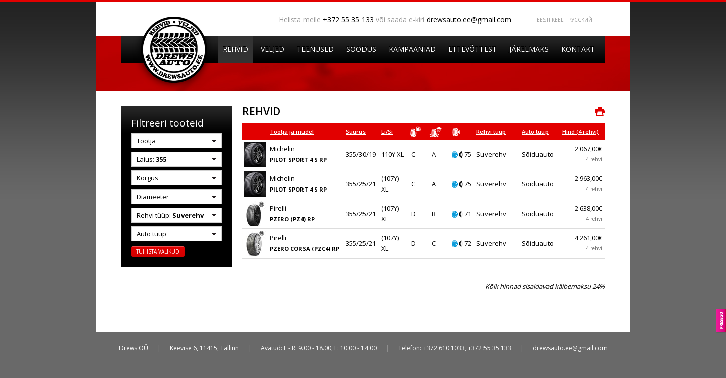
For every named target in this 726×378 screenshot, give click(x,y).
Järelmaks (529, 49)
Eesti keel (550, 19)
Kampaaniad (412, 49)
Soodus (361, 49)
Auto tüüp (535, 131)
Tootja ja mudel (292, 131)
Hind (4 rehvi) (580, 131)
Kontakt (578, 49)
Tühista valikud (157, 251)
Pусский (580, 19)
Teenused (315, 49)
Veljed (272, 49)
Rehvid (235, 49)
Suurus (356, 131)
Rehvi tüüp (491, 131)
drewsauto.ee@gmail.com (469, 19)
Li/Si (387, 131)
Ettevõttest (472, 49)
